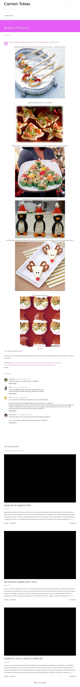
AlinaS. (10, 387)
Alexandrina (12, 379)
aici (42, 348)
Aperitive (13, 363)
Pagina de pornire (9, 15)
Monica (11, 397)
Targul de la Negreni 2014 (17, 505)
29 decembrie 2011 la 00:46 (21, 397)
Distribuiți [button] (6, 367)
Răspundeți (12, 383)
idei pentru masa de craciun (12, 365)
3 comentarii (12, 676)
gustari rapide (56, 363)
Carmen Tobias (17, 4)
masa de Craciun (27, 365)
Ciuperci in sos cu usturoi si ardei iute (23, 658)
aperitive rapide (34, 363)
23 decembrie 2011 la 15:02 (23, 379)
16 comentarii (13, 599)
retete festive (36, 365)
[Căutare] (68, 4)
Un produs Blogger (40, 682)
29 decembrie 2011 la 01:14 (25, 414)
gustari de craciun (45, 363)
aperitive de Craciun (22, 363)
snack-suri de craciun (48, 365)
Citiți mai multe (72, 523)
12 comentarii (13, 523)
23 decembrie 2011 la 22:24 (20, 387)
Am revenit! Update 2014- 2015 (20, 582)
